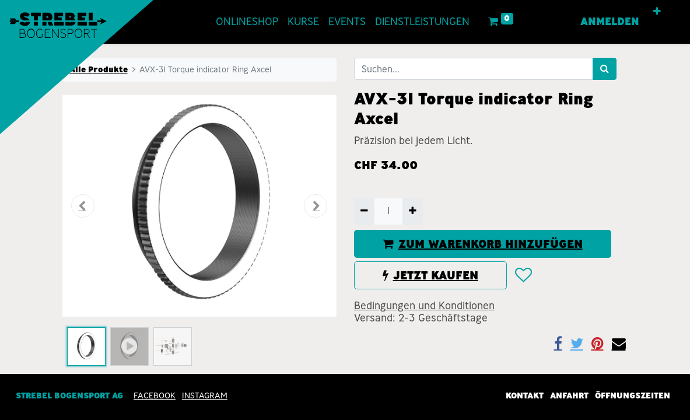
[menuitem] (247, 22)
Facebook (155, 395)
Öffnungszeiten (632, 395)
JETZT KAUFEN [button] (430, 275)
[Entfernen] (364, 211)
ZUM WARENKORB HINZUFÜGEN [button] (483, 244)
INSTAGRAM (204, 395)
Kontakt (525, 395)
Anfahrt (569, 395)
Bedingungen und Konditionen (424, 305)
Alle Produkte (98, 69)
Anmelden (609, 21)
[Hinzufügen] (412, 211)
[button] (657, 11)
